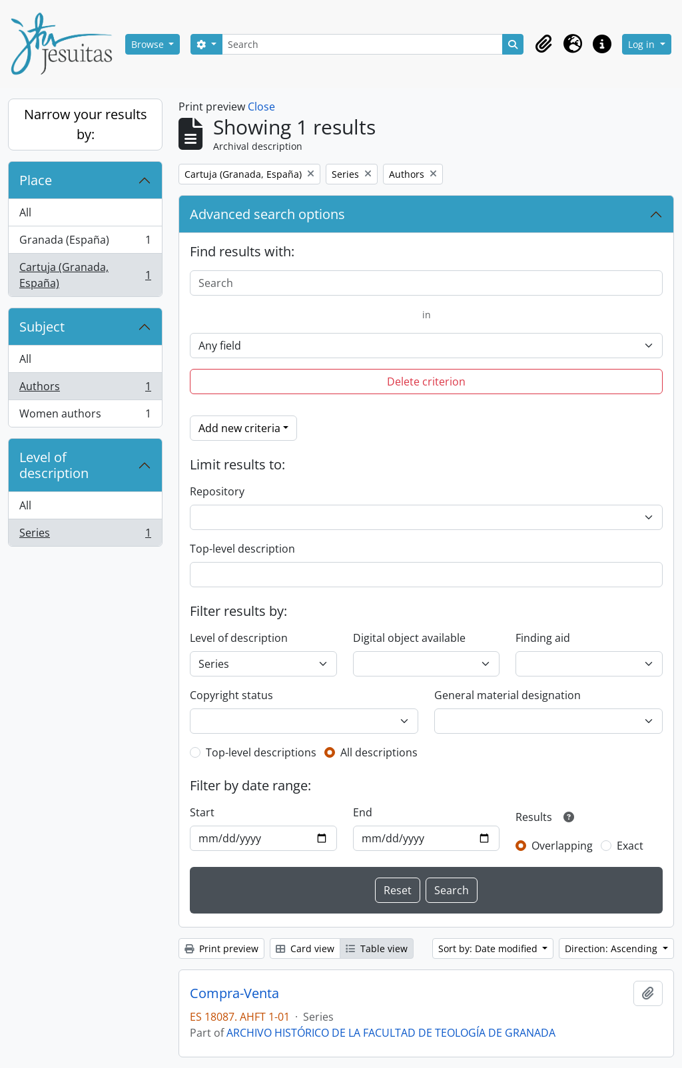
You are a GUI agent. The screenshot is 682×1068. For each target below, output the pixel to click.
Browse (149, 44)
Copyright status (231, 695)
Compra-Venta (234, 993)
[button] (543, 44)
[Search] (362, 44)
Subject (42, 327)
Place (35, 180)
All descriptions (379, 752)
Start (202, 812)
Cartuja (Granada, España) (85, 275)
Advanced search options (267, 214)
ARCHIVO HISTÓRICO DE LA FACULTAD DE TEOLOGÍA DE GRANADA (390, 1032)
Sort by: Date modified (489, 948)
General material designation (507, 695)
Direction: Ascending (612, 948)
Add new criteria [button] (239, 428)
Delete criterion (426, 381)
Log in (642, 44)
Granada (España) (85, 243)
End (362, 812)
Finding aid (542, 638)
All (25, 212)
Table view (377, 948)
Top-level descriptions (261, 752)
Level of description (54, 465)
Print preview (221, 948)
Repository (217, 491)
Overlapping (562, 845)
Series (85, 535)
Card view (305, 948)
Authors (85, 389)
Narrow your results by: (85, 124)
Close (261, 106)
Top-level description (242, 548)
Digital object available (409, 638)
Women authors (85, 416)
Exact (630, 845)
